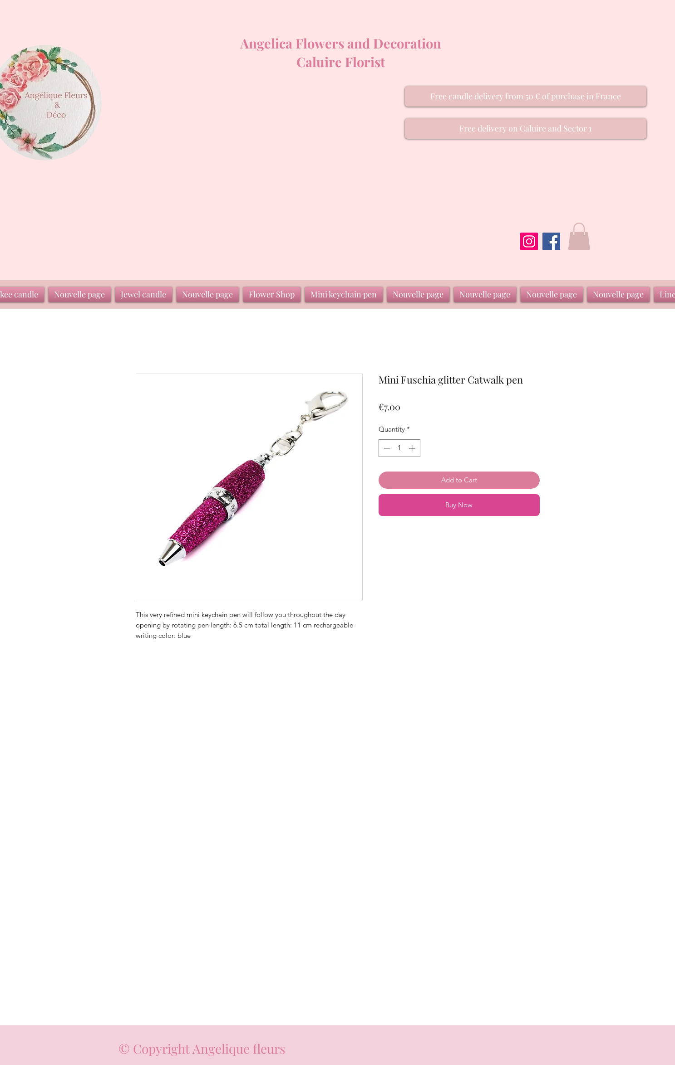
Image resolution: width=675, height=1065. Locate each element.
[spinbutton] (399, 448)
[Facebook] (551, 241)
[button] (525, 96)
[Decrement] (386, 448)
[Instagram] (529, 241)
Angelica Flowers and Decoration (340, 43)
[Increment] (413, 448)
